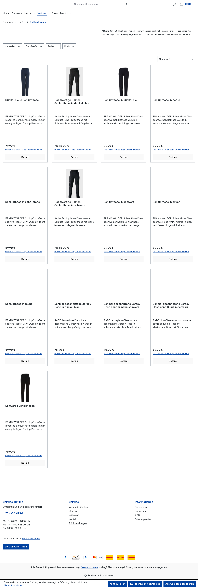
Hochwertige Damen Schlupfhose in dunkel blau (71, 117)
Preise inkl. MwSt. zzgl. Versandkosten (23, 165)
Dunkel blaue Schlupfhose (22, 115)
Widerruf (74, 515)
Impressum (141, 511)
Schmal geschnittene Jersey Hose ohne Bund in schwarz (122, 321)
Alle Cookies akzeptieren (179, 583)
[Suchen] (132, 12)
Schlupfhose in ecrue (166, 115)
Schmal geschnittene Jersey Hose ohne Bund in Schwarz (171, 321)
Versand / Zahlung (79, 507)
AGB (137, 515)
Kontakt (73, 519)
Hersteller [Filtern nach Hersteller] (12, 61)
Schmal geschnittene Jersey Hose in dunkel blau (72, 321)
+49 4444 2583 (13, 512)
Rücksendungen (78, 523)
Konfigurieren (117, 583)
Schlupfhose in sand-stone (22, 217)
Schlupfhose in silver (166, 217)
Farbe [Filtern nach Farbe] (53, 61)
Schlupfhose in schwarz (119, 217)
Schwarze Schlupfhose (20, 421)
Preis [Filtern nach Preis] (69, 61)
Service (74, 501)
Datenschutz (142, 507)
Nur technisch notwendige (145, 583)
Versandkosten (89, 567)
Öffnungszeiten (143, 519)
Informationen (144, 501)
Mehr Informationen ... (14, 585)
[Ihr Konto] (174, 12)
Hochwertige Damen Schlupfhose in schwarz (69, 219)
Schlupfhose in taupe (18, 319)
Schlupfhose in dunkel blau (121, 115)
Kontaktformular (31, 538)
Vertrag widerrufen (16, 546)
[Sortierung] (176, 74)
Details (25, 172)
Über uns (74, 511)
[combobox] (103, 12)
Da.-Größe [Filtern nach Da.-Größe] (34, 61)
